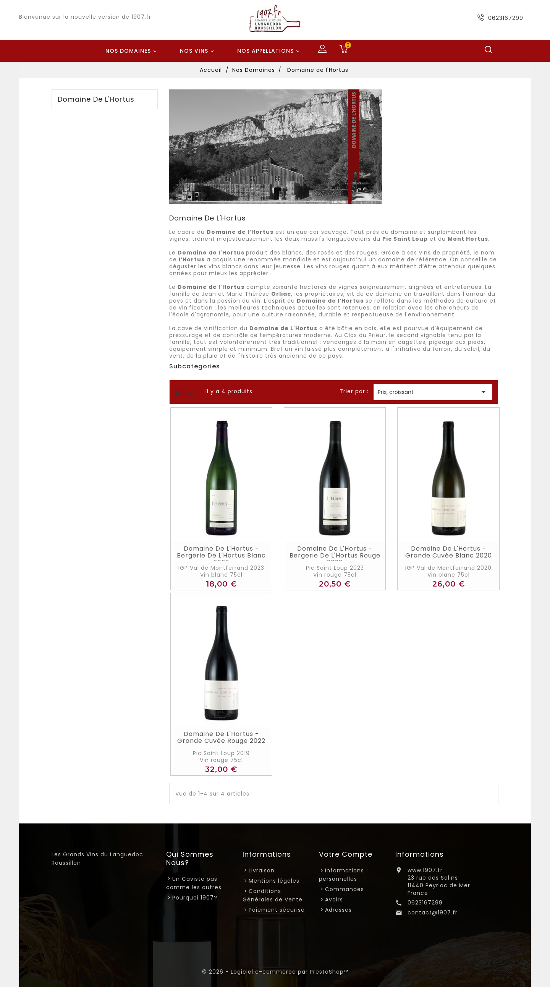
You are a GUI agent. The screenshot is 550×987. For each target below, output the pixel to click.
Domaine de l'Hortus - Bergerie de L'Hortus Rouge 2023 (335, 555)
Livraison (262, 870)
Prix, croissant (433, 392)
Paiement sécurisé (277, 910)
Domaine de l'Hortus (96, 99)
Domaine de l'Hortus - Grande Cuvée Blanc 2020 (448, 552)
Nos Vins (198, 51)
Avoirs (334, 899)
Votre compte (345, 854)
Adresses (338, 910)
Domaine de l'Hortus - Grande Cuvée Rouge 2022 (221, 737)
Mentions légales (274, 881)
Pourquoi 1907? (194, 897)
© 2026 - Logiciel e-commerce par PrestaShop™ (275, 972)
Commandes (344, 889)
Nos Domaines (132, 51)
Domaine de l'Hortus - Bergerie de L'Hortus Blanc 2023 (221, 555)
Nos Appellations (269, 51)
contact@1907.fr (433, 912)
